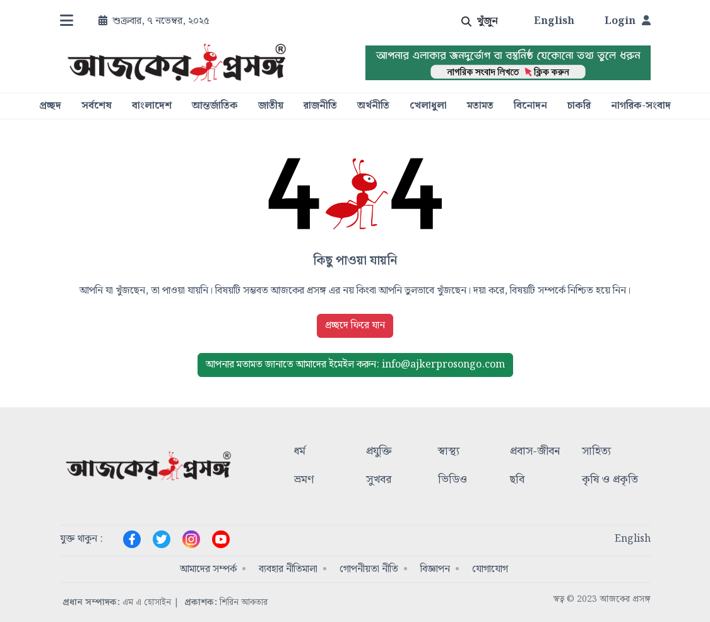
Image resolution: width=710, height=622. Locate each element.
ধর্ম (299, 452)
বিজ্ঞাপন (435, 569)
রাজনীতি (320, 106)
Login (628, 21)
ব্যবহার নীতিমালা (288, 569)
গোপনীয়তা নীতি (369, 569)
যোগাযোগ (490, 569)
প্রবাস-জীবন (535, 452)
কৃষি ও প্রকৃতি (610, 480)
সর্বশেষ (96, 106)
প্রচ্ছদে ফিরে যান (355, 325)
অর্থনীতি (373, 106)
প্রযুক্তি (379, 452)
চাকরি (579, 106)
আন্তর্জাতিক (215, 106)
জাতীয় (270, 106)
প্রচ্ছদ (50, 106)
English (554, 21)
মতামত (480, 106)
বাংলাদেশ (152, 106)
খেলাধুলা (428, 106)
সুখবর (378, 480)
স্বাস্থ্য (448, 452)
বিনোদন (530, 106)
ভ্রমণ (304, 480)
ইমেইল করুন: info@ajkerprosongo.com (355, 365)
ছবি (517, 480)
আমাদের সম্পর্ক (208, 569)
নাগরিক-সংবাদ (641, 106)
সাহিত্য (596, 452)
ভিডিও (452, 480)
